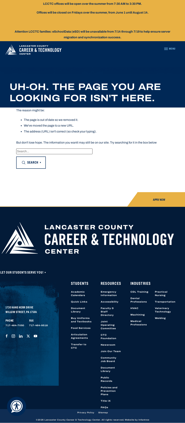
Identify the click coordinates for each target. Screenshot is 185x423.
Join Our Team (111, 351)
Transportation (165, 301)
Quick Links (79, 301)
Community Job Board (108, 359)
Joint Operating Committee (108, 325)
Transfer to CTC (78, 346)
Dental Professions (138, 300)
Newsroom (108, 345)
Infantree (143, 420)
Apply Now (159, 199)
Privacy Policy (85, 412)
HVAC (134, 308)
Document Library (78, 310)
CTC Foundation (108, 337)
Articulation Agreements (79, 336)
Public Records (106, 379)
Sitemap (103, 412)
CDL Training (139, 292)
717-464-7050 (15, 325)
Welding (160, 318)
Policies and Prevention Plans (109, 391)
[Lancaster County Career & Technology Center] (33, 50)
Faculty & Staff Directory (107, 311)
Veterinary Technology (163, 310)
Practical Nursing (161, 294)
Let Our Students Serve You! (22, 272)
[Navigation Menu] (169, 48)
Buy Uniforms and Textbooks (81, 320)
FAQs (104, 407)
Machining (137, 314)
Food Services (81, 328)
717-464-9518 (38, 325)
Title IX (106, 401)
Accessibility (109, 301)
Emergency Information (109, 294)
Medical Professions (138, 323)
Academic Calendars (78, 294)
